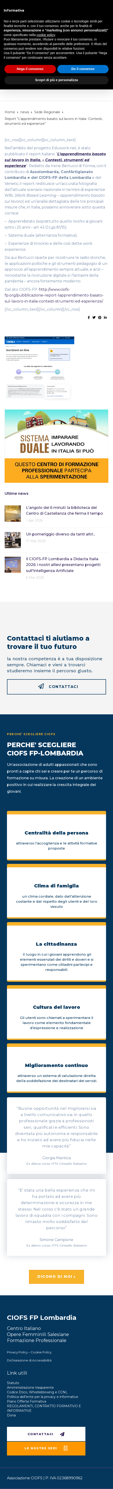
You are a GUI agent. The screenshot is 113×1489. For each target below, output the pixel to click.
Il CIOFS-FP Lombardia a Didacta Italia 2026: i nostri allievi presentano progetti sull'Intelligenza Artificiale (63, 565)
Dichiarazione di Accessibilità (29, 1360)
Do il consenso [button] (82, 69)
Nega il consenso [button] (30, 69)
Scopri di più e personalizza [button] (56, 80)
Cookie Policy (41, 1352)
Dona (11, 1415)
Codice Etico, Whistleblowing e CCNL (37, 1392)
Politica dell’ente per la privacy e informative (42, 1397)
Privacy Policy (17, 1352)
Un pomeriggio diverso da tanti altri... (60, 534)
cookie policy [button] (46, 35)
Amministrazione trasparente (30, 1387)
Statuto (13, 1383)
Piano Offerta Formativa (26, 1401)
